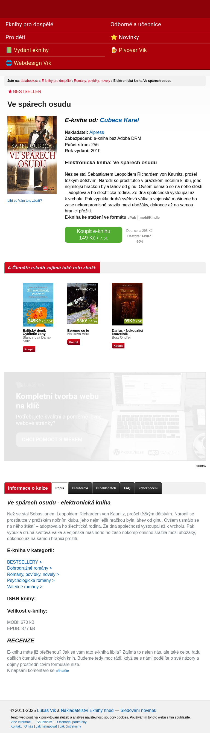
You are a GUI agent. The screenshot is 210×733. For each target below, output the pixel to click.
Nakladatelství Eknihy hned (87, 710)
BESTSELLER (24, 91)
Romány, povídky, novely (92, 81)
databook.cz (30, 81)
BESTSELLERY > (24, 562)
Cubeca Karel (119, 120)
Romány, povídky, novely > (33, 574)
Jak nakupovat (46, 726)
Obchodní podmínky (71, 722)
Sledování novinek (138, 710)
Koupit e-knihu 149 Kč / (93, 234)
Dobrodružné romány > (29, 568)
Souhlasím (44, 722)
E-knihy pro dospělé (56, 81)
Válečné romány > (24, 586)
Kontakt (16, 726)
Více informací (20, 722)
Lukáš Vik (46, 710)
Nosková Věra (78, 334)
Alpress (96, 132)
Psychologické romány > (31, 580)
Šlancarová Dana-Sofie (37, 339)
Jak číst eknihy (70, 726)
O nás (28, 726)
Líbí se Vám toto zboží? (24, 201)
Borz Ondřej (121, 337)
